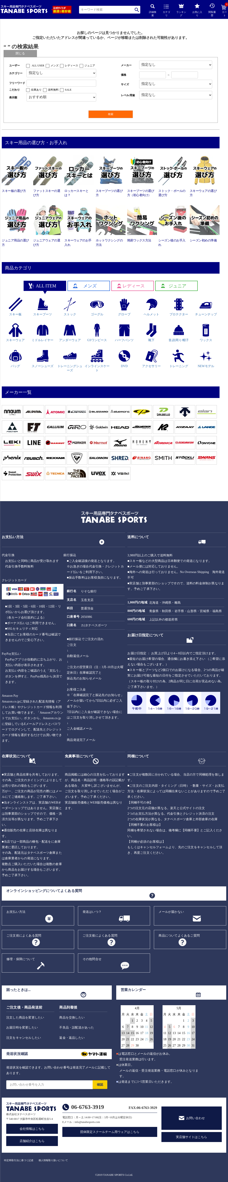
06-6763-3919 (87, 1107)
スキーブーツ (42, 307)
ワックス (206, 332)
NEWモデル (206, 358)
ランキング (181, 9)
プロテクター (178, 307)
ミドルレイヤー (42, 332)
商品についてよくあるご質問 (179, 935)
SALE (68, 89)
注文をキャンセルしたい (23, 1037)
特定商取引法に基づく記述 (18, 1160)
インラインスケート (97, 360)
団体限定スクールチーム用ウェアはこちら (109, 1132)
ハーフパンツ (124, 332)
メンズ (55, 65)
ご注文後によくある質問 (100, 935)
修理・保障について (20, 959)
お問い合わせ (195, 1118)
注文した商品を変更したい (25, 1017)
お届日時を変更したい (22, 1027)
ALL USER (38, 65)
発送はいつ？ (92, 911)
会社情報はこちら (32, 1128)
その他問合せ (92, 959)
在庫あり (36, 89)
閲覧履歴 (212, 10)
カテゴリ (166, 11)
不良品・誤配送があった (76, 1027)
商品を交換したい (72, 1017)
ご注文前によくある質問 (23, 935)
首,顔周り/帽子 (179, 332)
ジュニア (89, 65)
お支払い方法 (15, 911)
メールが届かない (171, 911)
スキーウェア (15, 332)
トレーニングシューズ (69, 360)
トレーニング (178, 358)
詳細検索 (152, 10)
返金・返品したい (72, 1037)
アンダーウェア (70, 332)
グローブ (124, 307)
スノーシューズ (42, 358)
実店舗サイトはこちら (191, 1137)
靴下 (151, 332)
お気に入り (197, 10)
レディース (71, 65)
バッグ (15, 358)
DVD (124, 358)
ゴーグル (97, 307)
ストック (70, 307)
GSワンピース (97, 332)
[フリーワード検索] (61, 83)
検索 (136, 10)
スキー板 (15, 307)
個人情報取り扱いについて (53, 1160)
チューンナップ (206, 307)
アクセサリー (151, 358)
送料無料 (53, 89)
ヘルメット (151, 307)
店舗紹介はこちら (32, 1141)
